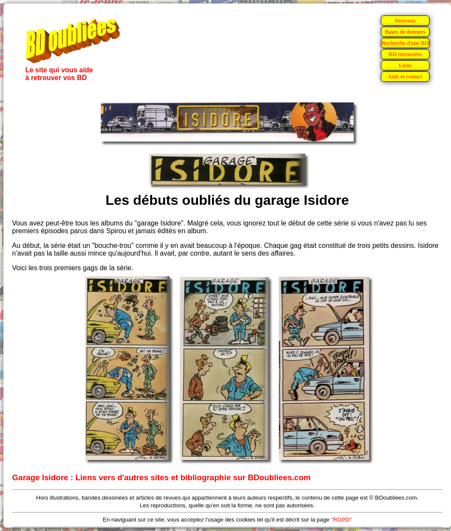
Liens (405, 65)
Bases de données (405, 31)
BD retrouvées (405, 54)
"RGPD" (341, 519)
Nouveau (405, 20)
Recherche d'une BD (405, 43)
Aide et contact (405, 76)
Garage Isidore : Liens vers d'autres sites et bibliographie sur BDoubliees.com (161, 477)
